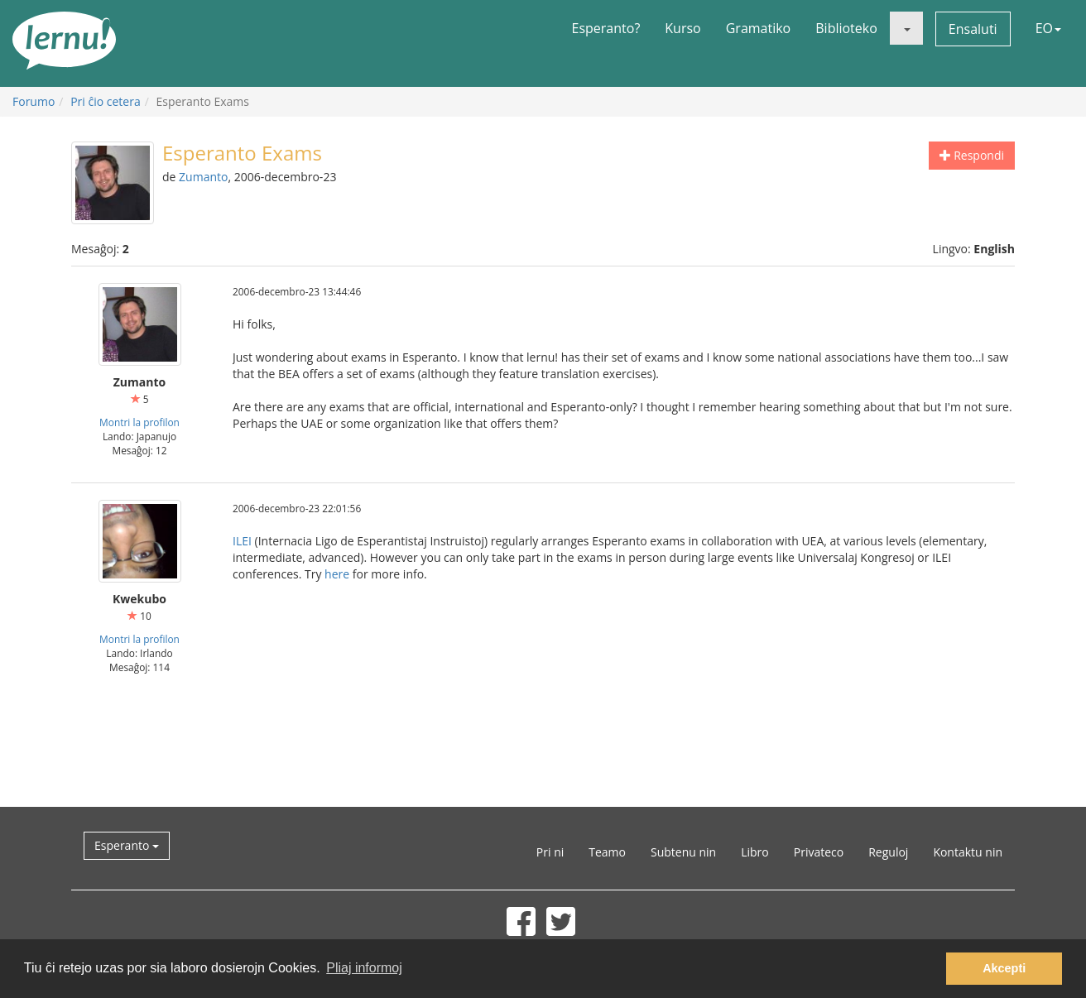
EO (1048, 28)
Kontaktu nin (967, 852)
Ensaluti (973, 29)
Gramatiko (758, 28)
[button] (906, 28)
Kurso (682, 28)
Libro (755, 852)
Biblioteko (846, 28)
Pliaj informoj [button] (364, 968)
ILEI (242, 541)
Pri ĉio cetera (105, 101)
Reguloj (888, 852)
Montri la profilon (139, 422)
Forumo (33, 101)
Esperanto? (606, 28)
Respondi (971, 155)
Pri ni (550, 852)
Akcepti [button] (1004, 968)
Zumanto (203, 177)
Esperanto (126, 845)
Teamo (607, 852)
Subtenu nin (683, 852)
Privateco (818, 852)
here (336, 574)
